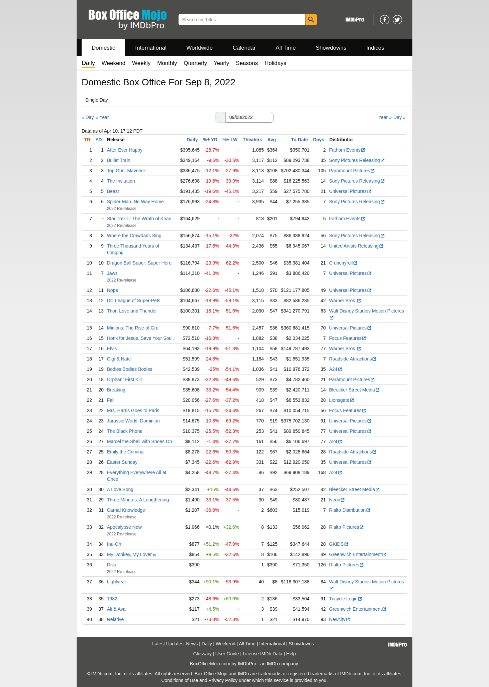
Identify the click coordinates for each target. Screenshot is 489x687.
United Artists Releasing (356, 246)
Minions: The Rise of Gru (133, 328)
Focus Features (347, 338)
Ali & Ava (116, 609)
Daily (192, 139)
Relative (115, 619)
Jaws (112, 273)
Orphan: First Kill (124, 379)
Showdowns (331, 48)
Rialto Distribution (350, 510)
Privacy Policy (223, 680)
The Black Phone (125, 431)
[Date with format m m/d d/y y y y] (249, 117)
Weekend (114, 63)
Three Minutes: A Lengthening (138, 499)
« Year (102, 117)
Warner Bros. (345, 300)
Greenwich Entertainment (358, 554)
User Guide (227, 653)
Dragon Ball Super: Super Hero (139, 263)
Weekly (141, 63)
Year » (385, 117)
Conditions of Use (179, 680)
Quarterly (195, 63)
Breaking (116, 389)
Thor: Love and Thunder (132, 311)
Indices (375, 48)
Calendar (244, 48)
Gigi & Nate (119, 358)
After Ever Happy (125, 150)
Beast (113, 191)
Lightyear (116, 581)
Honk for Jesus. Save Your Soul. (140, 338)
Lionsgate (341, 400)
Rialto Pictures (346, 527)
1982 (112, 598)
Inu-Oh (114, 544)
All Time (286, 48)
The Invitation (121, 181)
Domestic (103, 48)
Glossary (202, 653)
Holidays (275, 63)
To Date (299, 139)
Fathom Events (347, 150)
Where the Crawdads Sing (134, 235)
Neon (337, 499)
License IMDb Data (262, 653)
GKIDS (339, 544)
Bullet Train (118, 160)
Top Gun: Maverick (126, 170)
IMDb (272, 663)
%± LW (230, 139)
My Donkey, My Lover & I (133, 554)
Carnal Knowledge (126, 510)
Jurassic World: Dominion (133, 420)
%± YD (210, 139)
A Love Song (120, 489)
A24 (335, 369)
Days (318, 139)
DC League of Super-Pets (133, 300)
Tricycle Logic (345, 598)
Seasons (247, 63)
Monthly (167, 63)
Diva (111, 564)
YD (98, 139)
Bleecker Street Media (354, 389)
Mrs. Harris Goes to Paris (133, 410)
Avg (271, 139)
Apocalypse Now (124, 527)
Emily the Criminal (126, 451)
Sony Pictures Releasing (357, 160)
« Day (88, 117)
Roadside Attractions (353, 358)
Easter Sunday (122, 462)
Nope (112, 290)
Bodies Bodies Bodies (129, 369)
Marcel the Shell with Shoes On (139, 441)
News (192, 643)
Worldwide (199, 48)
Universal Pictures (350, 191)
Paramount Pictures (352, 170)
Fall (111, 400)
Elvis (112, 348)
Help (291, 653)
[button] (220, 117)
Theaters (252, 139)
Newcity (339, 619)
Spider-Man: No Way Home (135, 201)
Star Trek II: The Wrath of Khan (139, 218)
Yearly (221, 63)
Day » (399, 117)
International (151, 48)
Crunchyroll (343, 263)
